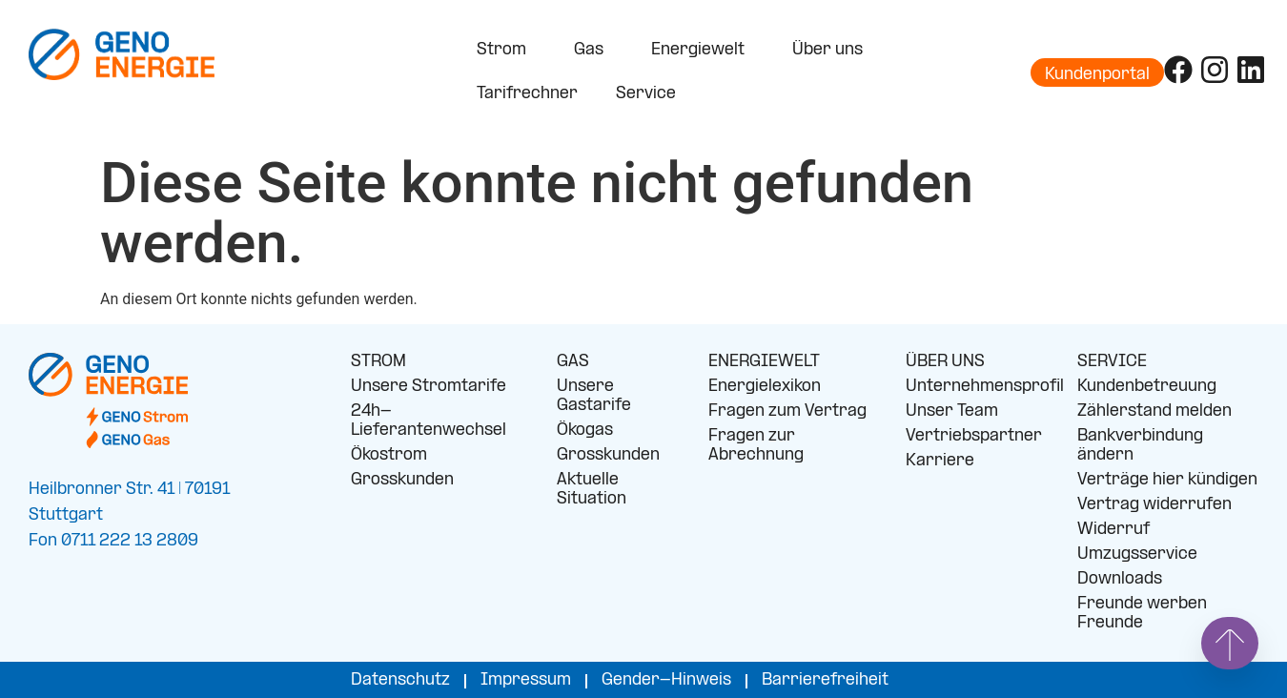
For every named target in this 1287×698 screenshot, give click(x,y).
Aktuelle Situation (591, 489)
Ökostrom (389, 455)
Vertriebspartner (974, 436)
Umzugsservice (1137, 554)
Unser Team (952, 411)
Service (650, 94)
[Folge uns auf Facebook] (1178, 69)
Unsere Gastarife (594, 396)
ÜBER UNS (945, 362)
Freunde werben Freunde (1142, 613)
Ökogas (585, 430)
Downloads (1119, 579)
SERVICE (1112, 362)
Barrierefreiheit (825, 680)
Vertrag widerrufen (1154, 505)
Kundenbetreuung (1146, 387)
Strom (506, 50)
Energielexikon (764, 387)
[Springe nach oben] (1229, 643)
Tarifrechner (527, 94)
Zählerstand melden (1154, 411)
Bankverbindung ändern (1140, 445)
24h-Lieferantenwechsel (428, 421)
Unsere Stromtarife (428, 387)
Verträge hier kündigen (1167, 480)
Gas (593, 50)
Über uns (832, 50)
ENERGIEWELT (764, 362)
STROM (378, 362)
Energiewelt (702, 50)
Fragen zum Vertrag (787, 411)
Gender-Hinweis (666, 680)
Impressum (525, 680)
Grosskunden (402, 480)
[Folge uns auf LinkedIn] (1251, 69)
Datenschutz (400, 680)
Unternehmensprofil (978, 387)
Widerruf (1113, 530)
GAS (573, 362)
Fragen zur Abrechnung (756, 445)
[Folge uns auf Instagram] (1214, 69)
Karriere (940, 461)
